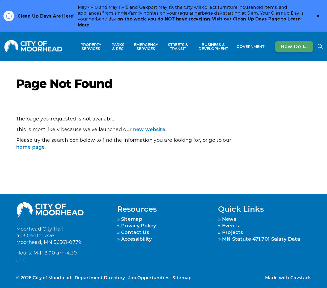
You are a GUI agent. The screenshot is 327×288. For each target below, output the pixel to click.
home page (30, 147)
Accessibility (136, 239)
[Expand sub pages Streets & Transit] (191, 46)
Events (230, 225)
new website (149, 129)
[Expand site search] (320, 46)
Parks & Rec (118, 46)
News (229, 219)
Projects (232, 232)
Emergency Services (146, 46)
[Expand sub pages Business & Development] (232, 46)
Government (250, 46)
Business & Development (213, 46)
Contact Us (135, 232)
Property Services (90, 46)
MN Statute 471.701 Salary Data (261, 239)
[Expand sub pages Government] (267, 46)
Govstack (300, 277)
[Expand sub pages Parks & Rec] (127, 46)
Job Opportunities (148, 277)
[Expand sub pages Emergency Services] (161, 46)
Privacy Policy (138, 225)
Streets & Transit (178, 46)
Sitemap (131, 219)
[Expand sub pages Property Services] (105, 46)
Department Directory (100, 277)
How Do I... (294, 46)
